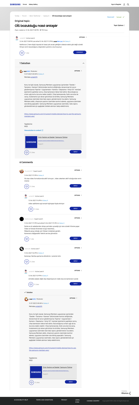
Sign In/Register (116, 4)
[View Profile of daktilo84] (28, 249)
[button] (82, 37)
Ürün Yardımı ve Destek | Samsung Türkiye (52, 137)
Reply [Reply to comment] (75, 152)
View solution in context (32, 130)
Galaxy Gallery (33, 4)
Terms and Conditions (44, 400)
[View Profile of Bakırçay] (60, 41)
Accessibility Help (21, 400)
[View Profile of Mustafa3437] (29, 171)
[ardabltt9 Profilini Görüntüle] (34, 77)
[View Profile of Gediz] (28, 71)
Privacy (64, 400)
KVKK (77, 402)
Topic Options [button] (118, 25)
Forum (25, 4)
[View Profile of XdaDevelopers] (29, 219)
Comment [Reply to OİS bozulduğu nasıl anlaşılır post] (79, 52)
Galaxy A (67, 41)
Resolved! (110, 17)
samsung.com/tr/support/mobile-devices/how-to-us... (51, 140)
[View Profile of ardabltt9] (23, 38)
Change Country (93, 401)
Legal (77, 400)
